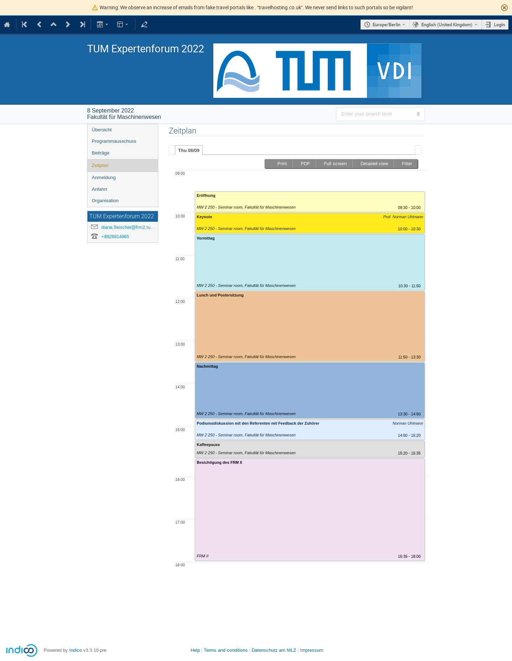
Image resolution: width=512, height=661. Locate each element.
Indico (75, 650)
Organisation (105, 200)
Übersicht (102, 129)
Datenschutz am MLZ (274, 650)
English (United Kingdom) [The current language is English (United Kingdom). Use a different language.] (447, 24)
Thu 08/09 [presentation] (188, 150)
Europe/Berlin (386, 24)
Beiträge (101, 153)
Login (499, 24)
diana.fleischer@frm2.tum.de (131, 227)
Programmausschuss (114, 141)
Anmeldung (104, 177)
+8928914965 (115, 237)
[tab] (189, 150)
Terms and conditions (226, 650)
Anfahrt (99, 189)
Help (195, 650)
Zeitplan (100, 165)
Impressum (311, 650)
